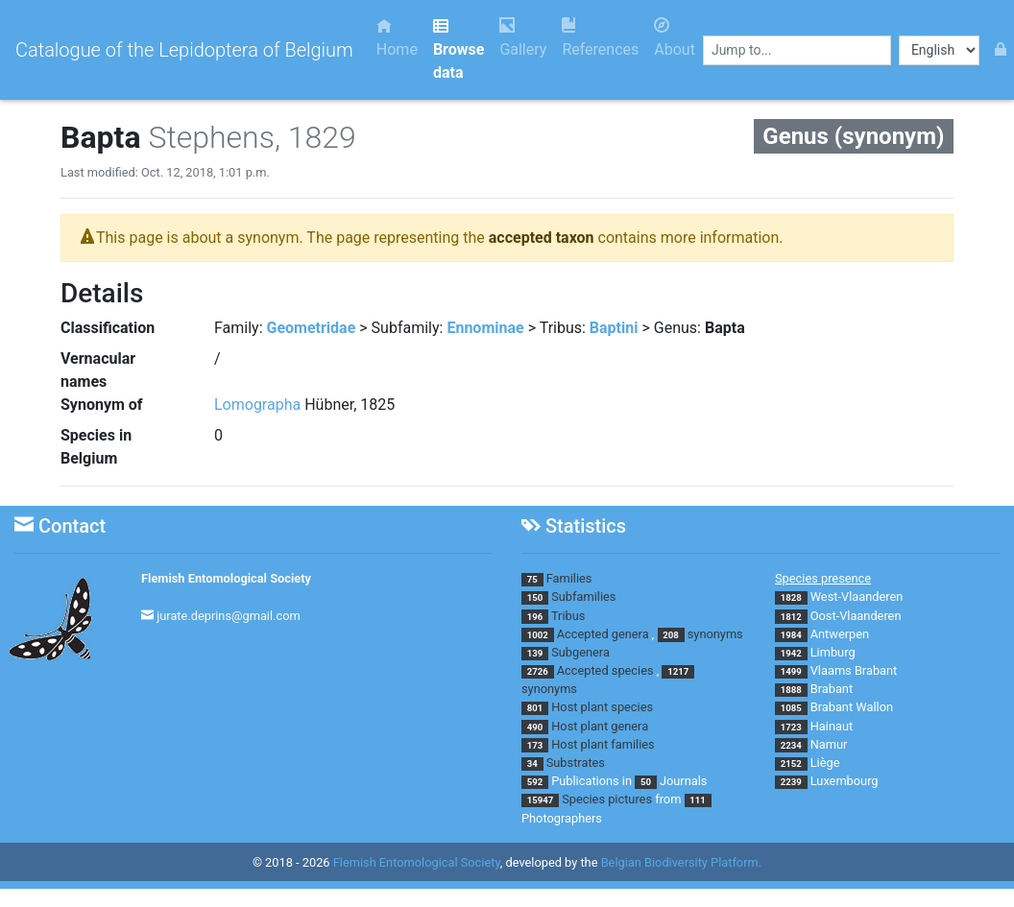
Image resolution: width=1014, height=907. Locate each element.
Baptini (614, 328)
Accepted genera (603, 634)
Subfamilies (583, 596)
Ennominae (485, 328)
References (600, 38)
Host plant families (602, 744)
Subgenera (580, 652)
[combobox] (797, 50)
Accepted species (605, 670)
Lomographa (257, 404)
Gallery (522, 38)
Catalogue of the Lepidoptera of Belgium (184, 49)
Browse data (458, 49)
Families (569, 578)
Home (397, 38)
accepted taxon (541, 237)
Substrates (575, 762)
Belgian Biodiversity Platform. (681, 862)
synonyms (715, 634)
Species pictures (607, 799)
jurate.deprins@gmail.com (229, 616)
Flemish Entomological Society (226, 578)
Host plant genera (599, 726)
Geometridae (311, 328)
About (674, 38)
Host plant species (602, 707)
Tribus (568, 616)
